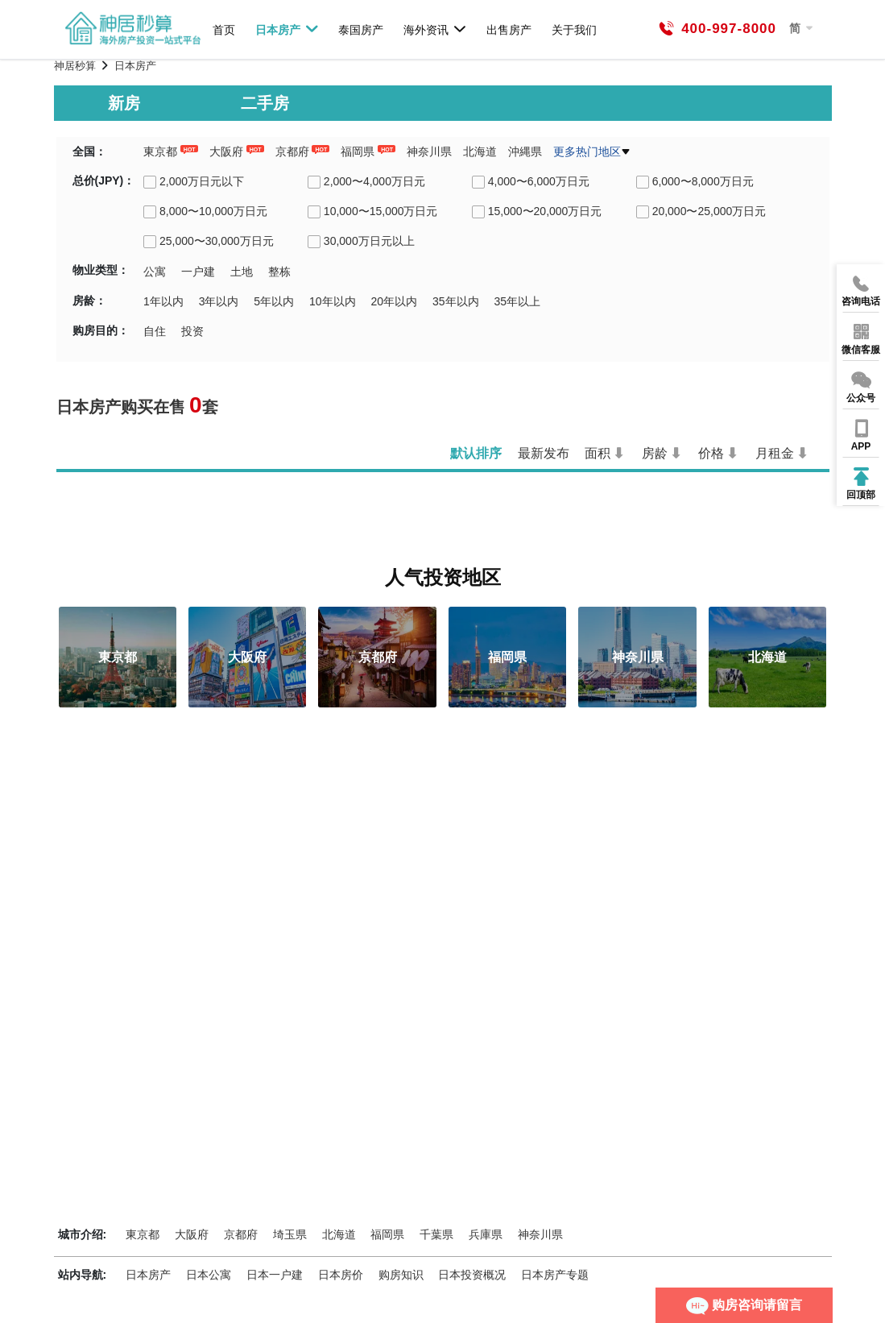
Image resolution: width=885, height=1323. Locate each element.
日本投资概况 (472, 1274)
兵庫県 (485, 1234)
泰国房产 (360, 29)
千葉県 (436, 1234)
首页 (224, 29)
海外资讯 (435, 29)
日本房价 (340, 1274)
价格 (711, 453)
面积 (597, 453)
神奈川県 (429, 151)
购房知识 (401, 1274)
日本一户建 (274, 1274)
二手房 (265, 103)
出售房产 (508, 29)
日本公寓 (208, 1274)
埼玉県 (290, 1234)
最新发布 (543, 453)
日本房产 (287, 29)
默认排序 (476, 453)
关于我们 (574, 29)
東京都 (160, 151)
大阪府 (226, 151)
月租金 (774, 453)
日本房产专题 (555, 1274)
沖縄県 (525, 151)
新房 (124, 103)
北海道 (480, 151)
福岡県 (357, 151)
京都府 (292, 151)
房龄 (655, 453)
